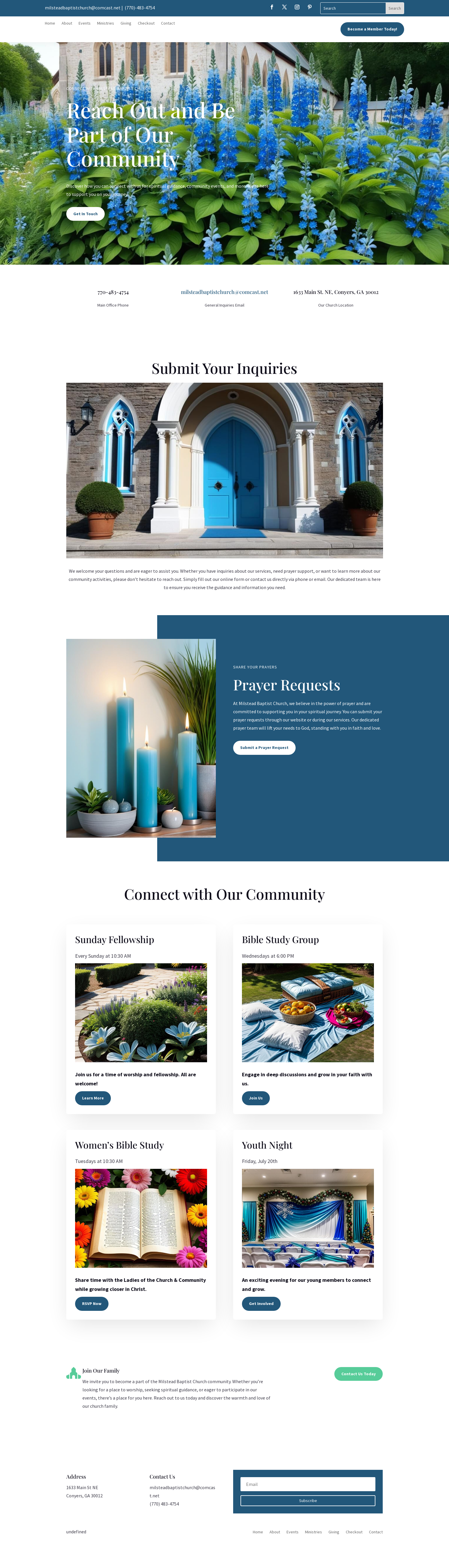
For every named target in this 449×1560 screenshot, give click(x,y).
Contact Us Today (358, 1373)
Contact (168, 23)
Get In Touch (85, 213)
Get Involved (261, 1303)
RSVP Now (91, 1303)
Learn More (93, 1098)
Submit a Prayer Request (264, 747)
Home (50, 23)
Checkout (146, 23)
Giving (126, 23)
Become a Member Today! (372, 29)
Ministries (105, 23)
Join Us (256, 1098)
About (67, 23)
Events (85, 23)
